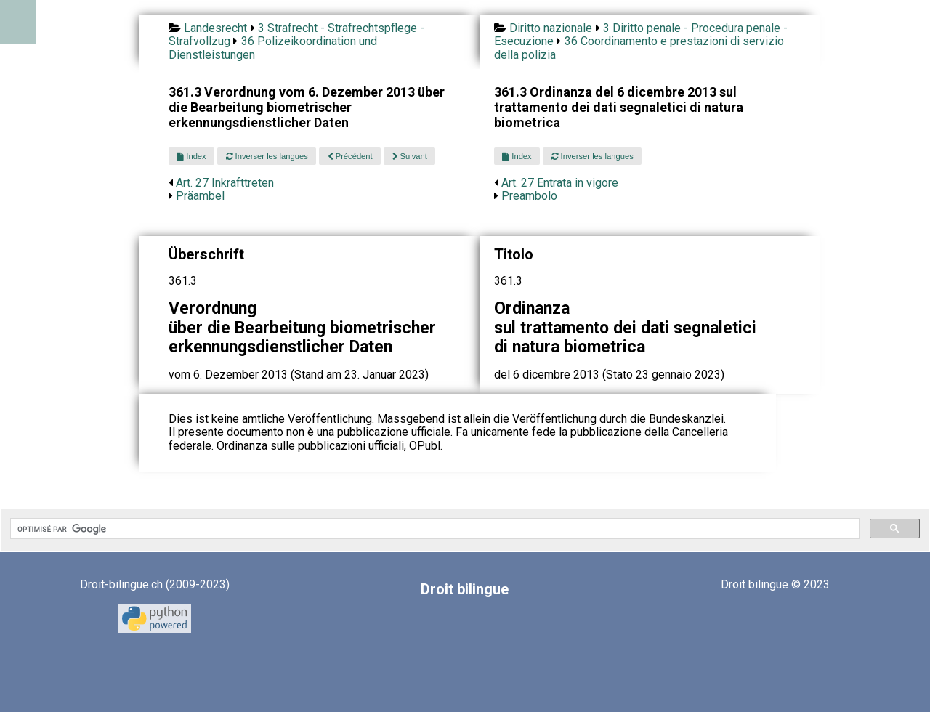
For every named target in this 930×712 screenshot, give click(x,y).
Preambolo (529, 196)
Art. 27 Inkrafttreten (225, 183)
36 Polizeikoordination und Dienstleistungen (273, 47)
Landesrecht (215, 28)
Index (191, 156)
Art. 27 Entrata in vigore (559, 183)
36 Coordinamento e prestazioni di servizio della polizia (639, 47)
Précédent (350, 156)
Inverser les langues (267, 156)
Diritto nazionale (550, 28)
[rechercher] (433, 528)
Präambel (200, 196)
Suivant (409, 156)
